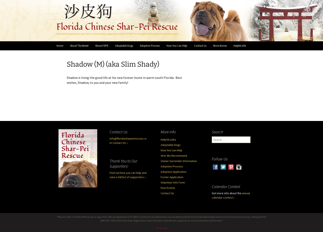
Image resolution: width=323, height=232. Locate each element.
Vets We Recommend (174, 155)
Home (59, 45)
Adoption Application (173, 172)
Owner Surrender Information (179, 161)
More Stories (220, 45)
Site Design (161, 228)
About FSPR (101, 45)
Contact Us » (120, 143)
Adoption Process (150, 45)
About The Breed (79, 45)
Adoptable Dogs (124, 45)
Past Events (168, 188)
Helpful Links (168, 139)
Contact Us (200, 45)
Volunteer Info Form (173, 182)
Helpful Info (240, 45)
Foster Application (172, 177)
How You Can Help (176, 45)
